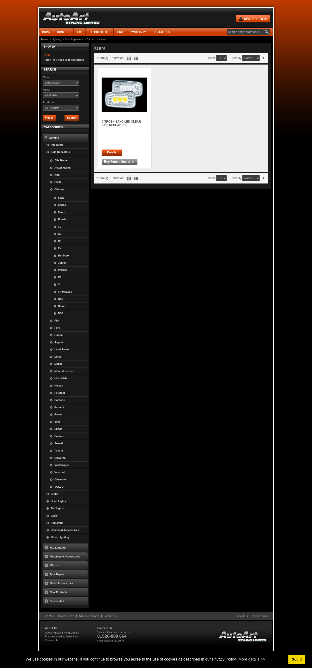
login (48, 59)
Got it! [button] (297, 659)
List (136, 58)
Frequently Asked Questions (61, 636)
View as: (118, 58)
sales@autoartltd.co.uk (110, 640)
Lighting (56, 39)
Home (46, 31)
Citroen (91, 39)
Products (48, 102)
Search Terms (66, 616)
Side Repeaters (74, 39)
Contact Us (110, 616)
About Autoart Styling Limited (62, 632)
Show (211, 58)
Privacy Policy (260, 616)
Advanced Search (88, 616)
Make (46, 77)
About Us (242, 616)
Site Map (49, 616)
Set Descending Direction (263, 58)
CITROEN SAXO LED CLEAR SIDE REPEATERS (121, 123)
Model (47, 89)
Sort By (236, 58)
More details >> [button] (252, 659)
